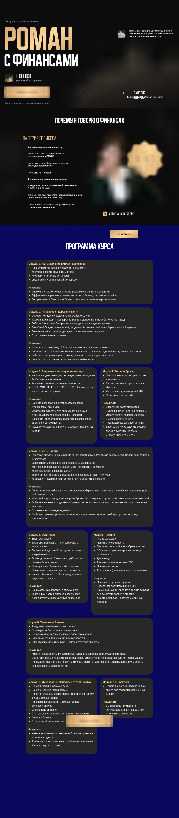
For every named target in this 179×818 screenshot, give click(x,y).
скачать (124, 234)
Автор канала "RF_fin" (121, 214)
